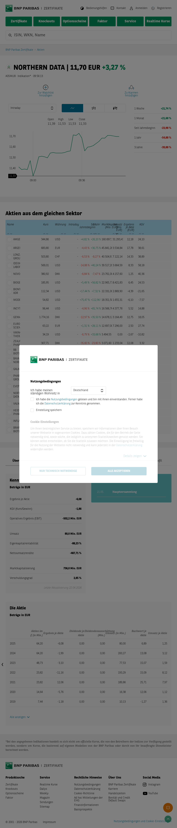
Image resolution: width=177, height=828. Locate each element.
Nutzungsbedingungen (64, 399)
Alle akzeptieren (119, 471)
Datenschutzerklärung (57, 403)
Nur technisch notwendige (58, 471)
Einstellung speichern (49, 410)
